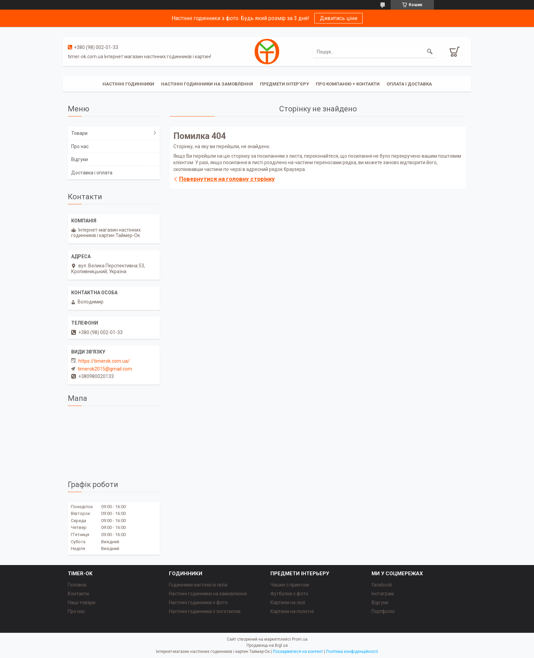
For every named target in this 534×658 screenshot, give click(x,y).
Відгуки (79, 159)
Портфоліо (383, 611)
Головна (77, 585)
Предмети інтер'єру (284, 84)
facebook (382, 585)
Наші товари (81, 602)
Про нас (80, 146)
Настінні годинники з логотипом (204, 611)
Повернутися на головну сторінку (227, 178)
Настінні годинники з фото (198, 602)
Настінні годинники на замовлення (207, 84)
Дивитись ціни (338, 18)
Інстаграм (383, 593)
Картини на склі (287, 602)
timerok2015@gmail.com (105, 369)
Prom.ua (300, 639)
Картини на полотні (292, 611)
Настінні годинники (128, 84)
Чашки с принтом (289, 585)
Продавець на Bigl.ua (267, 645)
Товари (79, 133)
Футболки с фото (289, 593)
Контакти (78, 593)
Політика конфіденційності (352, 651)
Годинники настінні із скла (198, 585)
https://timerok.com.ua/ (104, 361)
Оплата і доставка (409, 84)
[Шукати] (429, 51)
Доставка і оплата (91, 172)
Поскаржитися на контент (298, 651)
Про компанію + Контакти (348, 84)
